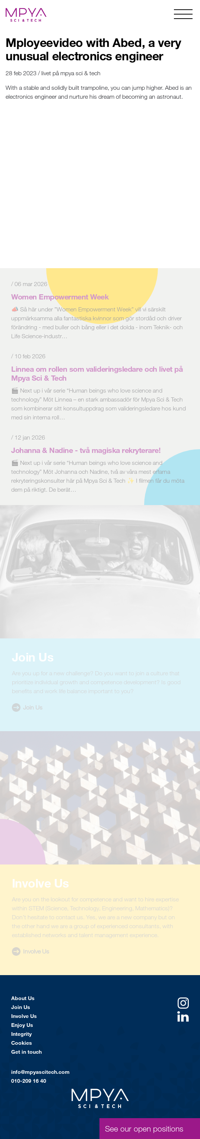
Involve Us (24, 1016)
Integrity (21, 1034)
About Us (23, 998)
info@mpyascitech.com (40, 1072)
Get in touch (26, 1051)
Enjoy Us (22, 1025)
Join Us (20, 1007)
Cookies (21, 1043)
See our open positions (144, 1128)
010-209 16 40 (28, 1081)
